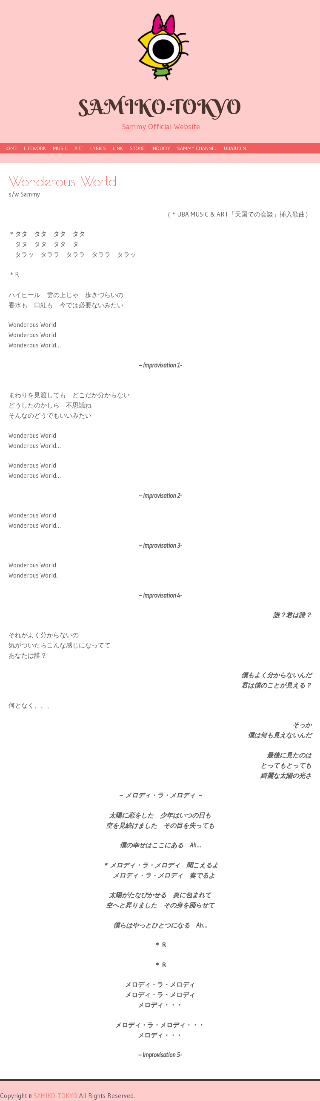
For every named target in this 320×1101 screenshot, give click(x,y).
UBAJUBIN (235, 148)
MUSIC (60, 148)
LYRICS (98, 148)
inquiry (160, 148)
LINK (118, 148)
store (137, 148)
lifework (35, 148)
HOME (10, 148)
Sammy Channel (197, 148)
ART (78, 148)
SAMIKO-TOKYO (159, 107)
